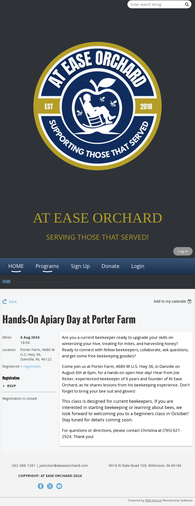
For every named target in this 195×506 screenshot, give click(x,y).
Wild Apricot (153, 500)
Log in (183, 251)
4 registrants (30, 366)
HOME (6, 281)
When (7, 337)
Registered (10, 366)
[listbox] (173, 301)
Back (13, 301)
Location (9, 349)
